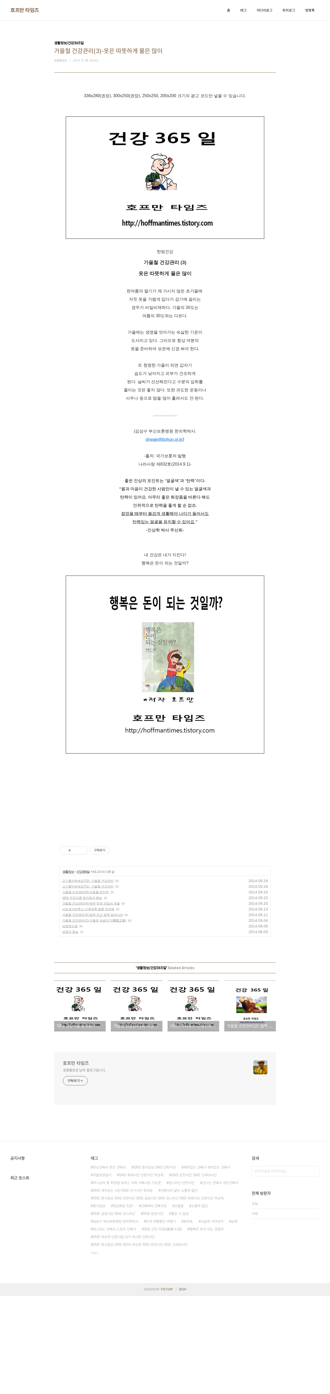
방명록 (310, 10)
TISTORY (166, 1387)
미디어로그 (264, 10)
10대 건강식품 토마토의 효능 (82, 996)
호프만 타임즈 (24, 10)
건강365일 (83, 969)
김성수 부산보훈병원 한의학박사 (115, 1319)
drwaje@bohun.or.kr (164, 537)
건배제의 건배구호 (154, 1304)
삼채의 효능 (70, 1030)
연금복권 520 (123, 1304)
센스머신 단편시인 (181, 1281)
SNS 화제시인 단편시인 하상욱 (141, 1273)
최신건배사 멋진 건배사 (109, 1265)
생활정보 (68, 969)
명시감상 (99, 1304)
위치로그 (289, 10)
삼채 (234, 1319)
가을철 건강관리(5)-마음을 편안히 (85, 990)
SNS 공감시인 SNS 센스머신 (114, 1311)
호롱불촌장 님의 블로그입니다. (84, 1168)
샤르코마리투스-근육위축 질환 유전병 (88, 1007)
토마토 (188, 1319)
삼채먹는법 (70, 1024)
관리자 (182, 1387)
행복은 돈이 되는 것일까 (206, 1327)
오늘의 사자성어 (212, 1319)
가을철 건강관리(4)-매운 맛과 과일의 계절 (91, 1001)
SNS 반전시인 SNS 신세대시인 (194, 1273)
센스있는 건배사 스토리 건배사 (114, 1327)
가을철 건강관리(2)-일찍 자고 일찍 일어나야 (92, 1013)
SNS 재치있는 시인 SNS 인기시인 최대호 (123, 1288)
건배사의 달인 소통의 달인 (178, 1288)
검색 (314, 1269)
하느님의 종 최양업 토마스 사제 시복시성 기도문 (127, 1281)
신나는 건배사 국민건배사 (220, 1281)
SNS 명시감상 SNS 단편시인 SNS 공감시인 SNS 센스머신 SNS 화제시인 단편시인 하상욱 (158, 1296)
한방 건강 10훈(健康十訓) (163, 1327)
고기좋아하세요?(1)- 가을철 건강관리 (88, 984)
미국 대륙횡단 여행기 (161, 1319)
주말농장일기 (102, 1273)
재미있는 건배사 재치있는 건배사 (207, 1265)
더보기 (94, 1351)
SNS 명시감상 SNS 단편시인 (155, 1265)
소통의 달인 (199, 1304)
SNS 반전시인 (153, 1311)
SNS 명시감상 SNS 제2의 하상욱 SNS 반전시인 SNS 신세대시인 (140, 1342)
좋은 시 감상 (180, 1311)
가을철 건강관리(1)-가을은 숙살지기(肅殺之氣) (94, 1018)
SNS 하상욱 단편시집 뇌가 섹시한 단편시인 (124, 1335)
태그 (243, 10)
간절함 (179, 1304)
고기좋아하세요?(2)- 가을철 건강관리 (88, 979)
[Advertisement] (165, 142)
